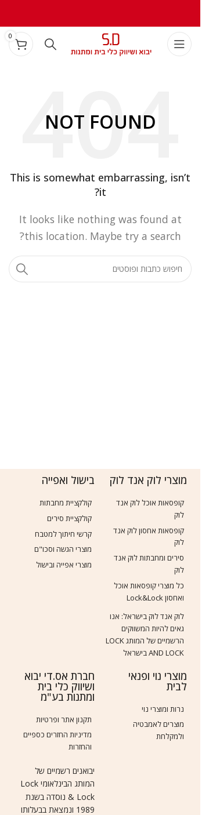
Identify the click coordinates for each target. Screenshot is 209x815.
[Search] (50, 44)
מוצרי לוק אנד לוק (148, 480)
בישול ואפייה (68, 480)
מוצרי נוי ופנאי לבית (157, 681)
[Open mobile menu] (179, 44)
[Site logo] (111, 43)
